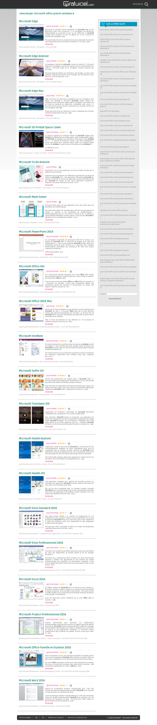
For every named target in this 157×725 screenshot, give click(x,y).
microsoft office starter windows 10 (115, 116)
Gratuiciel (103, 294)
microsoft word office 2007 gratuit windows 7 (118, 244)
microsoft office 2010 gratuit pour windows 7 (118, 216)
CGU (43, 717)
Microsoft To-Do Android (34, 162)
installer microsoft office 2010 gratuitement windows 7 (113, 223)
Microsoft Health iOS (32, 473)
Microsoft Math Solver (33, 197)
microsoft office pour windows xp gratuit (117, 135)
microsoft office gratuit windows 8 (114, 147)
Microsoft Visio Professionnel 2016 (41, 542)
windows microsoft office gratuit (113, 210)
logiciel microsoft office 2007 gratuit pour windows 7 (117, 153)
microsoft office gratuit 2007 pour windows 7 (118, 273)
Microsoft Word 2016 (32, 680)
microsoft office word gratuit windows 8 (116, 229)
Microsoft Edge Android (33, 56)
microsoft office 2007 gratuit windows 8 (116, 173)
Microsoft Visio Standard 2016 (38, 508)
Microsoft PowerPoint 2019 (36, 231)
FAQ (36, 717)
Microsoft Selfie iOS (31, 370)
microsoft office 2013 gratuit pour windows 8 (118, 287)
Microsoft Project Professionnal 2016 (42, 614)
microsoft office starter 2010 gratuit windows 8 (115, 54)
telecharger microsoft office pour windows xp (118, 73)
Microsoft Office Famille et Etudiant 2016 (45, 647)
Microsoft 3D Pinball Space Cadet (40, 127)
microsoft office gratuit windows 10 (115, 99)
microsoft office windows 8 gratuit (114, 239)
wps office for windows (109, 111)
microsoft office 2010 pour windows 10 (116, 35)
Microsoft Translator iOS (34, 403)
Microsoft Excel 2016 (32, 579)
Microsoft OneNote (31, 336)
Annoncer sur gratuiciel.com (77, 717)
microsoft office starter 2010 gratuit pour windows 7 (117, 80)
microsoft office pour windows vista (115, 121)
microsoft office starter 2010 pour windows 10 (118, 87)
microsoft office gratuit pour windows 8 (116, 199)
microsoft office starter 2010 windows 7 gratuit (116, 105)
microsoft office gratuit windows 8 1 (115, 255)
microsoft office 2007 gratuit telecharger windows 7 (117, 167)
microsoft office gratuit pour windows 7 (116, 194)
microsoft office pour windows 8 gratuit (116, 234)
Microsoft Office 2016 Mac (35, 301)
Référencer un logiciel (55, 717)
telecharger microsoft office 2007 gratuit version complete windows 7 (117, 280)
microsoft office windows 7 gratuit (114, 250)
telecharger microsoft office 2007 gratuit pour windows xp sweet (117, 160)
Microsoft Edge (28, 21)
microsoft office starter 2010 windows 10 (117, 67)
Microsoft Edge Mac (31, 91)
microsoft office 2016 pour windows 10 (116, 126)
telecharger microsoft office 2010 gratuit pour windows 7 (117, 261)
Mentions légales (25, 717)
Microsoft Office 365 (32, 266)
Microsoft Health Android (35, 438)
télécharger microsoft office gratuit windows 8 (115, 40)
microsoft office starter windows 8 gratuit (117, 130)
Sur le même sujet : (116, 24)
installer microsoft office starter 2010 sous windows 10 (118, 61)
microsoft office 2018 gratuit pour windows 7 (118, 141)
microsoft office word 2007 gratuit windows (118, 267)
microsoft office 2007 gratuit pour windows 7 (118, 204)
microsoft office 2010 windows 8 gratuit (116, 177)
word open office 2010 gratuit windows (116, 30)
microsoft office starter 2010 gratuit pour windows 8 (117, 47)
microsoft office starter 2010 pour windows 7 (118, 94)
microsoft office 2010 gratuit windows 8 (116, 182)
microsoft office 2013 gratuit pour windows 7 (118, 188)
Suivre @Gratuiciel (115, 299)
